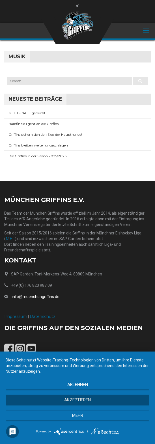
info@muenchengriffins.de (35, 296)
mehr (77, 415)
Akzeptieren (77, 399)
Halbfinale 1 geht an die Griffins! (33, 124)
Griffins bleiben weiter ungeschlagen (38, 145)
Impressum (15, 316)
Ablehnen (77, 384)
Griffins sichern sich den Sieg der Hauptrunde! (45, 134)
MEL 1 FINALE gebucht (27, 113)
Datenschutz (42, 316)
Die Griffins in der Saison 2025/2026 (37, 156)
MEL (10, 238)
